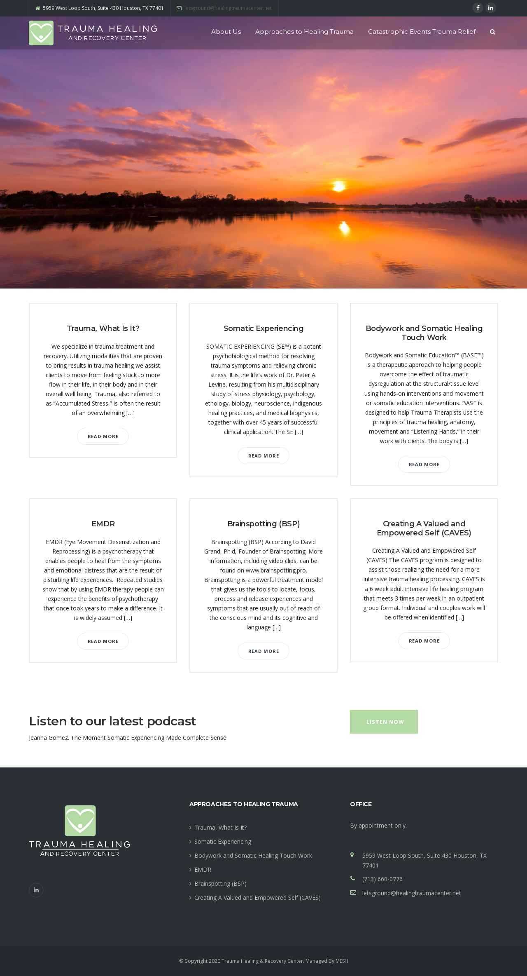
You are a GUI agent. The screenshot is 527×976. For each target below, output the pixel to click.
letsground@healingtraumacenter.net (228, 8)
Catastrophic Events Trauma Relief (422, 31)
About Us (226, 31)
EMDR (102, 523)
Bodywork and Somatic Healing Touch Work (424, 333)
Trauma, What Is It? (103, 328)
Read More (103, 436)
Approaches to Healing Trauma (304, 31)
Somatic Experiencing (264, 328)
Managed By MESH (326, 960)
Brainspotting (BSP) (263, 523)
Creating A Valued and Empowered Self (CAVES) (424, 528)
